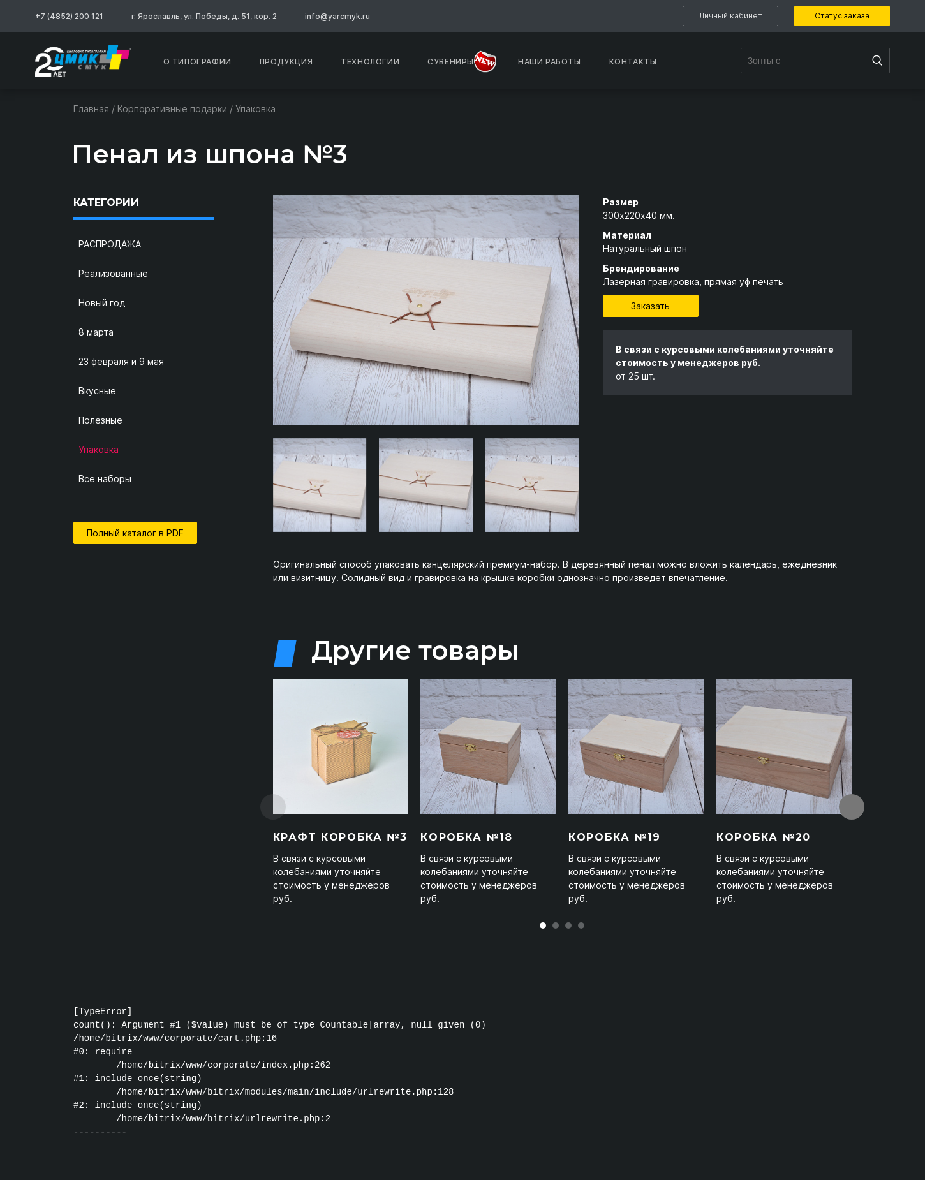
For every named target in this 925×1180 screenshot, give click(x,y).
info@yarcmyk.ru (337, 16)
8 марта (96, 332)
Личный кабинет (730, 15)
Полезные (100, 420)
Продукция (286, 61)
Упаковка (98, 449)
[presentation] (260, 485)
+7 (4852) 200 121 (69, 16)
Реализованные (113, 273)
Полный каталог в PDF (135, 532)
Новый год (101, 302)
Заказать (650, 305)
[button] (542, 925)
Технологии (370, 61)
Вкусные (97, 390)
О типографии (197, 61)
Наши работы (549, 61)
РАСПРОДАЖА (109, 244)
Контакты (633, 61)
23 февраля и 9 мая (121, 361)
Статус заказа (842, 15)
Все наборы (104, 478)
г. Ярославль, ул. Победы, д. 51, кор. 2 (204, 16)
